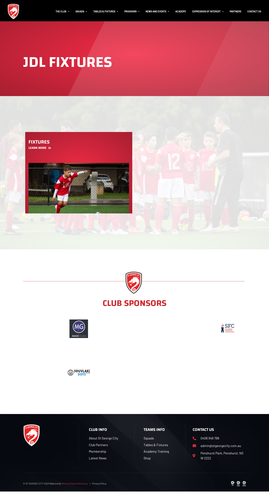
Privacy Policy (99, 494)
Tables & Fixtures (105, 11)
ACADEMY (180, 11)
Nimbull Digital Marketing (75, 494)
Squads (81, 11)
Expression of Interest (208, 11)
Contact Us (254, 11)
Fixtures (39, 151)
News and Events (157, 11)
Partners (235, 11)
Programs (131, 11)
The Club (62, 11)
